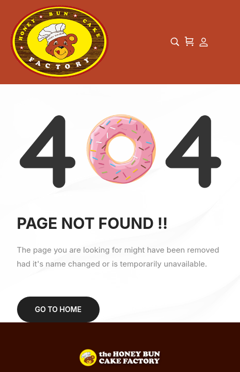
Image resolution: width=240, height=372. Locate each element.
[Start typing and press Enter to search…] (175, 42)
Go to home (58, 309)
